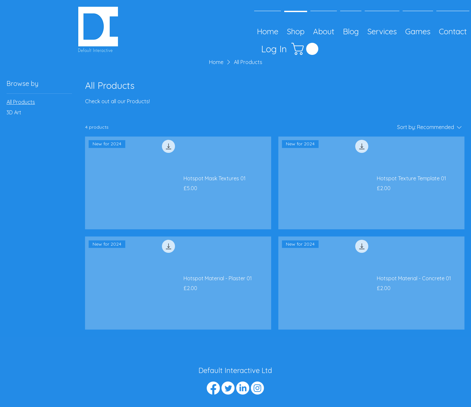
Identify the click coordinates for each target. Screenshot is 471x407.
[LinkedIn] (242, 388)
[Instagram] (257, 388)
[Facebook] (213, 388)
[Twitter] (228, 388)
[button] (306, 49)
